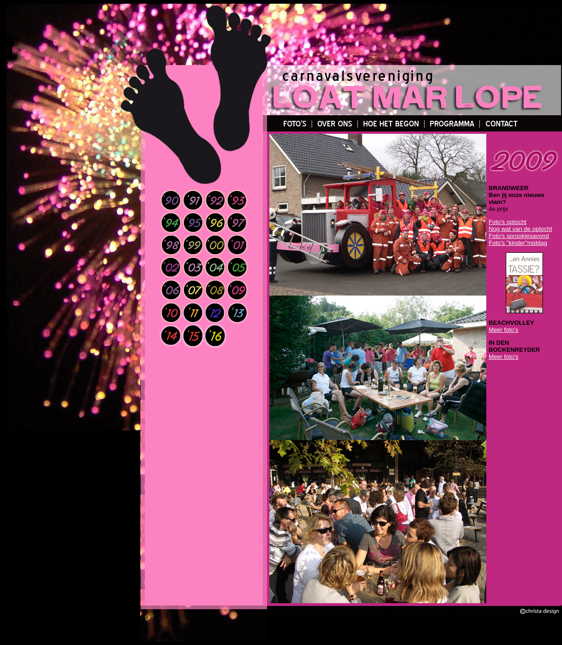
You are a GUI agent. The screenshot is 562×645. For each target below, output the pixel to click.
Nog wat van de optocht (520, 228)
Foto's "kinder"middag (518, 242)
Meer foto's (503, 329)
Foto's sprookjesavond (519, 235)
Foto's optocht (507, 221)
